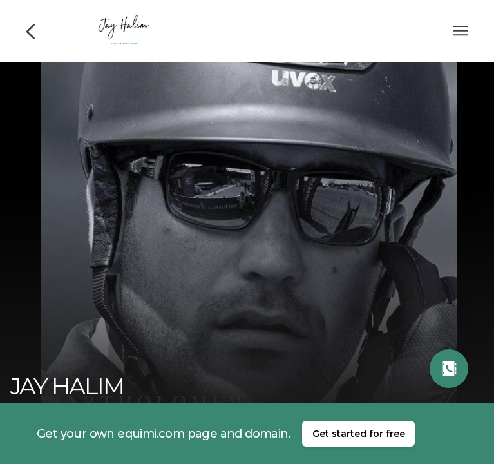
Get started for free (358, 434)
